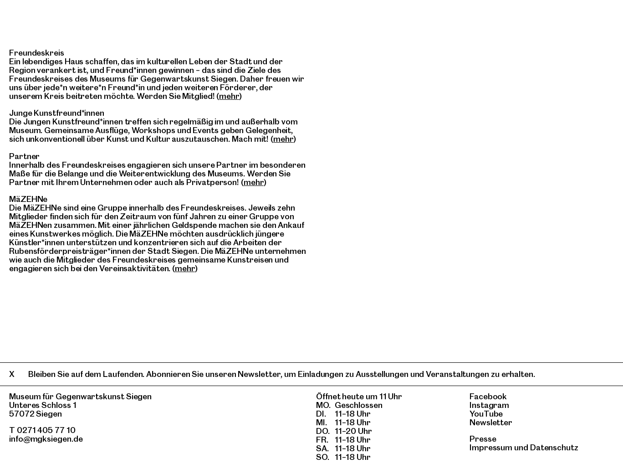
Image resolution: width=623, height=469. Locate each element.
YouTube (486, 413)
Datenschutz (554, 447)
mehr (229, 96)
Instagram (489, 405)
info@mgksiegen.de (46, 438)
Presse (483, 438)
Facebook (488, 396)
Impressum (491, 447)
